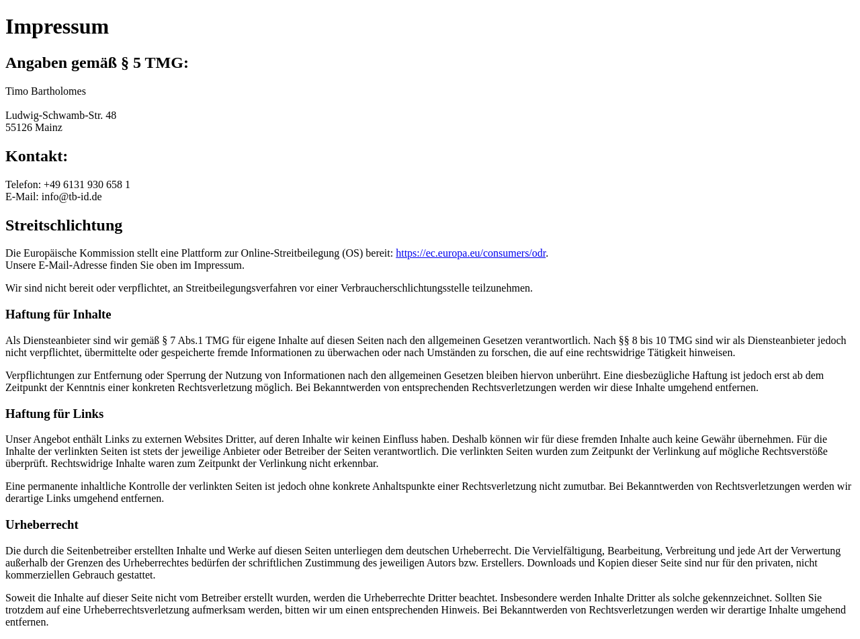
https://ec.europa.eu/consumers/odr (471, 253)
